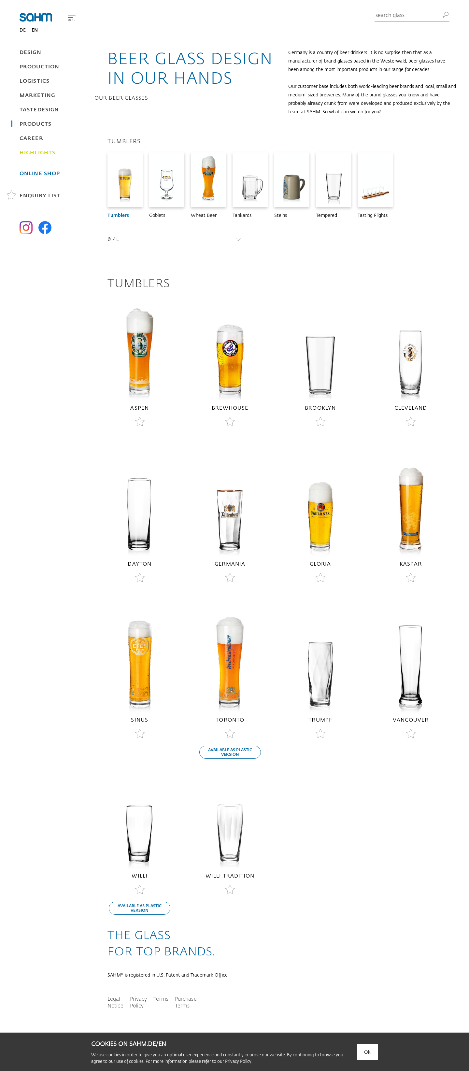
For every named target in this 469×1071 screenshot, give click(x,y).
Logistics (35, 80)
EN (35, 30)
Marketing (37, 95)
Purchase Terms (186, 1002)
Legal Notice (115, 1002)
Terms (160, 998)
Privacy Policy (138, 1002)
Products (35, 123)
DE (23, 30)
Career (31, 137)
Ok (367, 1052)
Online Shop (40, 173)
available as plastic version (230, 751)
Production (39, 66)
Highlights (37, 152)
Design (30, 52)
